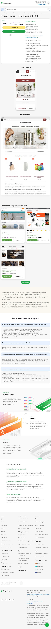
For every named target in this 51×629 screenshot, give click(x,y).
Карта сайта (30, 603)
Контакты (3, 534)
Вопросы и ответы (5, 540)
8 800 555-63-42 (41, 3)
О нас (2, 522)
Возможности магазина (7, 544)
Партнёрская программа (7, 572)
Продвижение (21, 534)
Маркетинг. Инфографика (41, 553)
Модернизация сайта (23, 528)
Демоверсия (6, 240)
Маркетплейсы (22, 570)
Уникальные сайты (23, 519)
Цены (2, 519)
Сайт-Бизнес (4, 559)
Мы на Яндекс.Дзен (40, 557)
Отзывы (3, 531)
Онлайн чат (38, 528)
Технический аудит (23, 547)
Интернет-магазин (5, 563)
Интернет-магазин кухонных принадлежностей (34, 234)
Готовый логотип (39, 544)
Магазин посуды (6, 234)
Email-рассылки (39, 531)
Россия (38, 572)
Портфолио (4, 525)
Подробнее (18, 240)
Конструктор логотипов (41, 534)
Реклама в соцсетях (23, 563)
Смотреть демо (14, 27)
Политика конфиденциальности (35, 601)
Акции (20, 567)
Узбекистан (39, 569)
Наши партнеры (5, 569)
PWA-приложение (39, 537)
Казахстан (39, 566)
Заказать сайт (42, 4)
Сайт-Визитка (4, 553)
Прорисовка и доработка (41, 547)
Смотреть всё (25, 282)
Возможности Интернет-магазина (34, 35)
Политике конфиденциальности (35, 594)
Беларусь (38, 563)
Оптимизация (21, 538)
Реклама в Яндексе (40, 522)
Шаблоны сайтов (22, 522)
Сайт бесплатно (5, 575)
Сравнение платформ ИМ (32, 37)
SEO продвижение (23, 532)
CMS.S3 (2, 528)
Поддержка (4, 537)
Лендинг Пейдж (5, 556)
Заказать (14, 31)
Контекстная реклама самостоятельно (23, 559)
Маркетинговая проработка (25, 541)
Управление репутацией (24, 544)
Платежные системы (6, 547)
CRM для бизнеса (39, 525)
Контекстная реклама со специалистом (24, 554)
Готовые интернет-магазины (25, 525)
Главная (37, 519)
